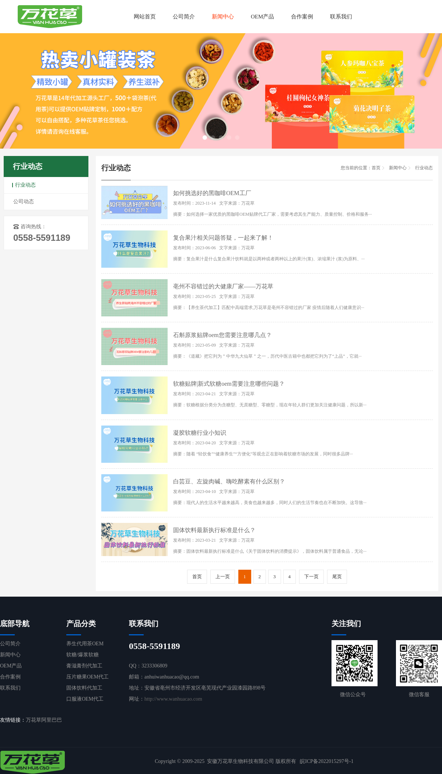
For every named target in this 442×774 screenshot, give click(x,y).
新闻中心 (223, 17)
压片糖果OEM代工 (87, 677)
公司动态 (23, 201)
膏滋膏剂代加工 (84, 666)
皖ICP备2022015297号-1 (326, 761)
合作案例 (302, 17)
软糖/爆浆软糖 (82, 654)
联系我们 (341, 17)
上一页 (222, 576)
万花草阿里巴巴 (44, 720)
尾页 (337, 576)
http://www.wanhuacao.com (173, 699)
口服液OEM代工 (85, 699)
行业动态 (25, 185)
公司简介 (184, 17)
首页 (376, 167)
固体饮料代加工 (84, 688)
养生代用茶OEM (85, 643)
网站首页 (145, 17)
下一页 (311, 576)
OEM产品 (262, 17)
